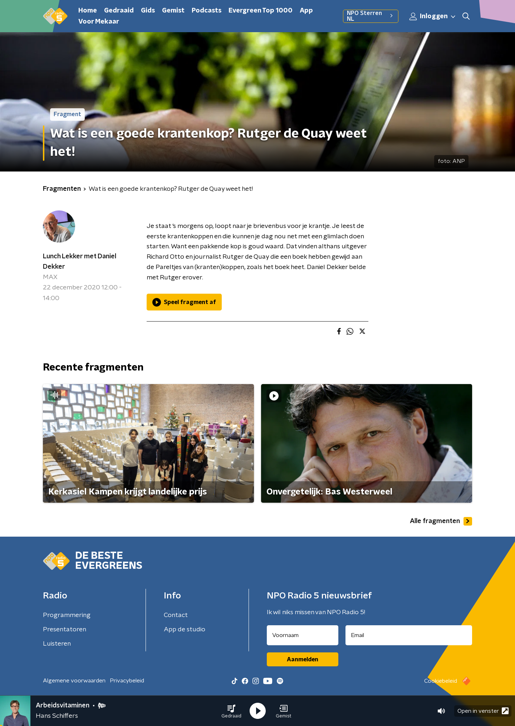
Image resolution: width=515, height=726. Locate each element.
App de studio (184, 629)
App (306, 11)
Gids (148, 11)
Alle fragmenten (441, 521)
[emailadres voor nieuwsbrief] (408, 635)
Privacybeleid (127, 680)
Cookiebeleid (440, 681)
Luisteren (57, 644)
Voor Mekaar (98, 22)
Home (87, 11)
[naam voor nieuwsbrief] (302, 635)
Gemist (173, 11)
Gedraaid (119, 11)
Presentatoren (64, 629)
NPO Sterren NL (370, 16)
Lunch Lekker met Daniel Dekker (79, 261)
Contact (176, 615)
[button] (231, 711)
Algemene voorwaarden (74, 680)
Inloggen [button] (432, 16)
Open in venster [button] (483, 710)
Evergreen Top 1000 (261, 11)
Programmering (66, 615)
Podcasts (206, 11)
